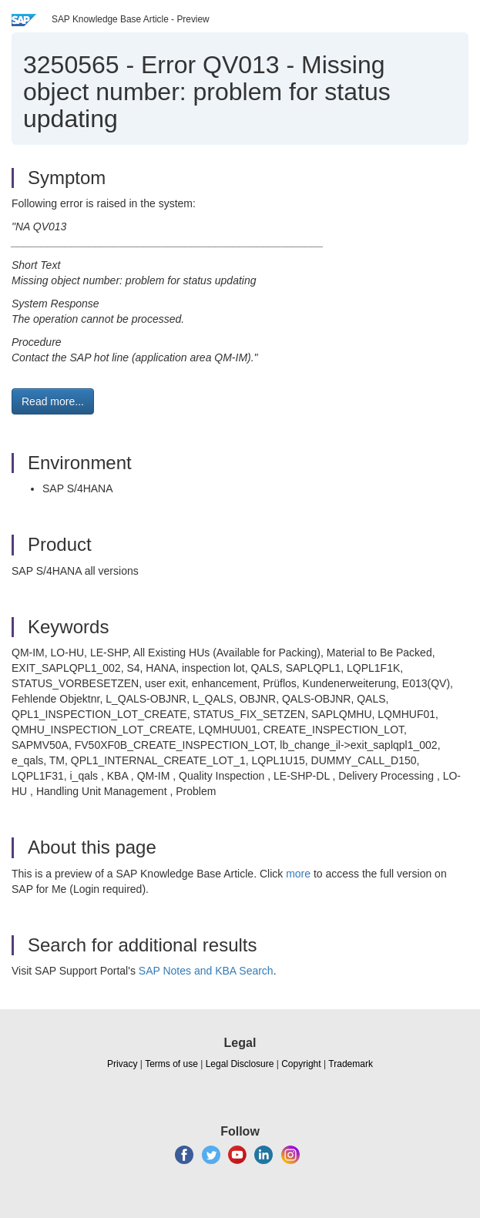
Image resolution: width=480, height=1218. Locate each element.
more (298, 873)
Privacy (122, 1064)
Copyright (301, 1064)
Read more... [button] (53, 401)
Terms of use (171, 1064)
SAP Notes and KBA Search (206, 971)
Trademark (350, 1064)
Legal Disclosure (240, 1064)
